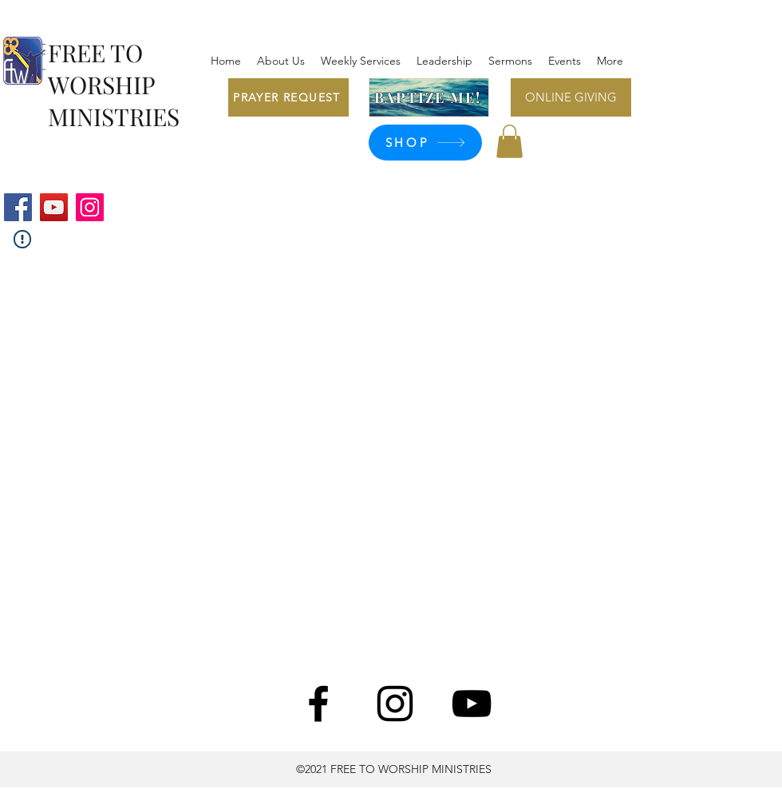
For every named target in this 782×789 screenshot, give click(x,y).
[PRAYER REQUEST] (288, 97)
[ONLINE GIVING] (571, 97)
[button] (509, 141)
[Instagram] (90, 207)
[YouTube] (54, 207)
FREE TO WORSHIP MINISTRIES (114, 85)
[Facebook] (18, 207)
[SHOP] (425, 143)
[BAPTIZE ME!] (429, 97)
